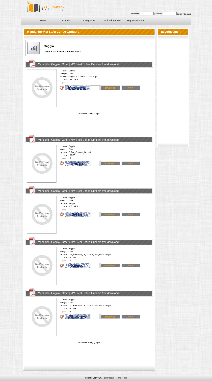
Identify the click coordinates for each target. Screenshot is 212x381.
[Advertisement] (89, 122)
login (179, 13)
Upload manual (112, 20)
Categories (89, 20)
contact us (109, 378)
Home (43, 20)
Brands (66, 20)
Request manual (135, 20)
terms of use (121, 378)
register (187, 13)
